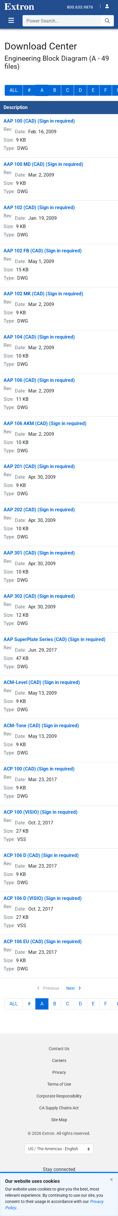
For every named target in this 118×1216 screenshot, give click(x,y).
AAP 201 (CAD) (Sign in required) (39, 466)
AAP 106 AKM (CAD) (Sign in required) (45, 423)
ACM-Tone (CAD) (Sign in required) (41, 725)
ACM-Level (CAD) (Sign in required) (42, 682)
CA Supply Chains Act (59, 1108)
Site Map (59, 1119)
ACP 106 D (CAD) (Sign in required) (41, 855)
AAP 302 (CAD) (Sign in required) (39, 596)
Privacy (59, 1072)
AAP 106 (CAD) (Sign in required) (39, 380)
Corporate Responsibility (59, 1096)
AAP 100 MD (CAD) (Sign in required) (43, 164)
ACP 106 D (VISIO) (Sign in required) (43, 898)
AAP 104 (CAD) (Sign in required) (39, 337)
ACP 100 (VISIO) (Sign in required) (41, 812)
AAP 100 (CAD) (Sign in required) (39, 121)
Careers (59, 1060)
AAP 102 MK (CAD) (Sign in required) (43, 294)
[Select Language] (59, 1149)
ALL (14, 90)
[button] (105, 5)
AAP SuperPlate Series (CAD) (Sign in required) (55, 639)
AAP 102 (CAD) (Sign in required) (39, 207)
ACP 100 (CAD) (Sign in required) (39, 769)
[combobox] (68, 20)
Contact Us (59, 1048)
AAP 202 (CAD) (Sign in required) (39, 509)
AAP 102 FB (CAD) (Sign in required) (43, 251)
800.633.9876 (80, 7)
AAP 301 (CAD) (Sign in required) (39, 553)
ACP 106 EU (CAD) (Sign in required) (43, 941)
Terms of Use (59, 1084)
